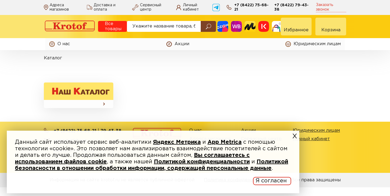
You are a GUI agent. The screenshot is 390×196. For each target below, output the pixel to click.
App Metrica (225, 142)
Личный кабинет (311, 139)
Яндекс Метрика (177, 142)
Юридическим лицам (316, 130)
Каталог (53, 58)
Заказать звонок (324, 7)
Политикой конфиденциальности (202, 161)
